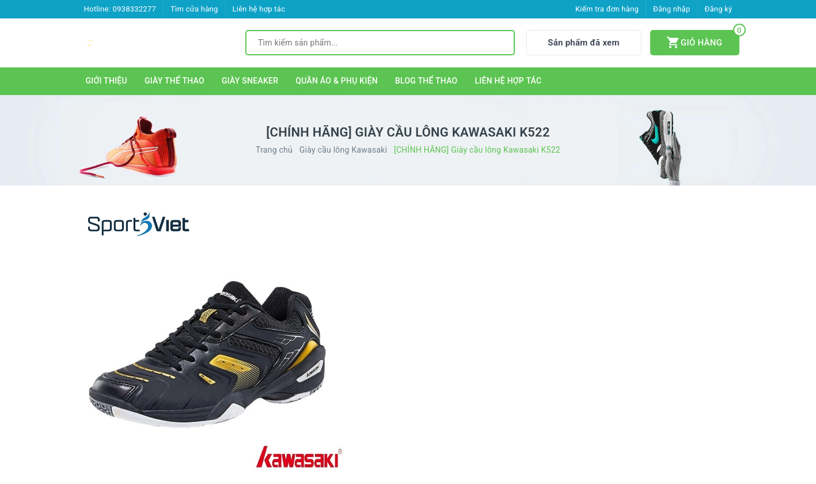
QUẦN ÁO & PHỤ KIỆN (336, 80)
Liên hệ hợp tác (259, 9)
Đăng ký (718, 9)
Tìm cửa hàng (194, 9)
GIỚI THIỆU (106, 80)
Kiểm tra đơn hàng (607, 9)
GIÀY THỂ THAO (174, 80)
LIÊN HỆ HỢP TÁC (508, 80)
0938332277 (134, 9)
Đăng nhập (671, 9)
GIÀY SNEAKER (250, 80)
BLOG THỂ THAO (426, 80)
